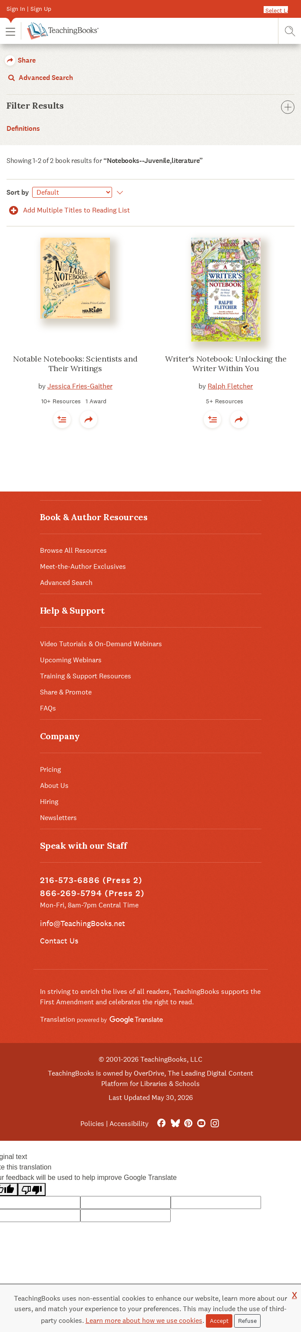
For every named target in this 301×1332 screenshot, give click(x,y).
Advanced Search (40, 77)
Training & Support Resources (85, 676)
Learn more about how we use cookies (144, 1320)
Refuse (247, 1321)
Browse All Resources (73, 550)
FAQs (48, 708)
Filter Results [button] (150, 105)
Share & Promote (66, 692)
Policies (92, 1123)
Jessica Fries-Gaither (79, 386)
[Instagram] (215, 1123)
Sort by (18, 192)
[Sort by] (72, 192)
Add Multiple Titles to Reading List (68, 210)
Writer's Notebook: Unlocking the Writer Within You (225, 364)
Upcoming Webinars (71, 659)
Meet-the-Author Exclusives (83, 566)
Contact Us (59, 941)
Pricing (50, 769)
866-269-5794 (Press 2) (92, 893)
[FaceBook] (161, 1123)
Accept (219, 1321)
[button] (10, 31)
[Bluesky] (175, 1123)
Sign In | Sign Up (29, 9)
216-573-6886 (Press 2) (91, 880)
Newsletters (58, 817)
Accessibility (129, 1123)
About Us (54, 785)
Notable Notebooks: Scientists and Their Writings (75, 364)
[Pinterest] (188, 1123)
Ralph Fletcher (230, 386)
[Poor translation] (32, 1189)
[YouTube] (201, 1123)
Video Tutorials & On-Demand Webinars (101, 643)
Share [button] (20, 60)
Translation (101, 1019)
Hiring (49, 801)
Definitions (23, 128)
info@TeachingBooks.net (82, 923)
